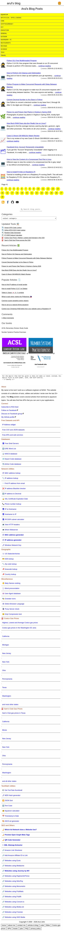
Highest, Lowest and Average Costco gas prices (20, 623)
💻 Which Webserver (10, 530)
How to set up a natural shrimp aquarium (15, 305)
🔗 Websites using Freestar (12, 913)
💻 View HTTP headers (11, 525)
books (15, 929)
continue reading (44, 66)
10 (38, 189)
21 (32, 193)
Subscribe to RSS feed (9, 408)
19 (22, 193)
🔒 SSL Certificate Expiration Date (15, 500)
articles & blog (33, 926)
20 (27, 193)
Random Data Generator (12, 233)
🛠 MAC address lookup (11, 474)
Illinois (4, 731)
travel (3, 55)
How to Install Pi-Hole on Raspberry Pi (21, 172)
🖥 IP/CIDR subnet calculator (13, 520)
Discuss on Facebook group (11, 414)
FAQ (26, 929)
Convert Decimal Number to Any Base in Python (24, 100)
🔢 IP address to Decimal (11, 494)
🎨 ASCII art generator (10, 822)
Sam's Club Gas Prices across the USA (17, 241)
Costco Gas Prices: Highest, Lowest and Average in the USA (24, 238)
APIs (9, 929)
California (5, 637)
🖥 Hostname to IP (9, 515)
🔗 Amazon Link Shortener (12, 851)
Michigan (5, 646)
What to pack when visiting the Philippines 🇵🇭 (17, 297)
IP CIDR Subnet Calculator (13, 236)
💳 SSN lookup (8, 560)
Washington (6, 697)
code (2, 21)
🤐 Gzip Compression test (12, 615)
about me (11, 926)
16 (7, 193)
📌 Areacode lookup (9, 570)
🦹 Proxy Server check (10, 610)
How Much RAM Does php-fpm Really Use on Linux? (26, 123)
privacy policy (36, 929)
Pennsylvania (7, 680)
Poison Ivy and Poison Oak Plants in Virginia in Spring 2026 (29, 112)
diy (2, 27)
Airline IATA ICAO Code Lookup (14, 231)
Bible (48, 926)
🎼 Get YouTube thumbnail (12, 791)
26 (56, 193)
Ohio (4, 671)
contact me (21, 926)
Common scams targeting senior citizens (15, 301)
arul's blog (13, 3)
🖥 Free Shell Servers (10, 444)
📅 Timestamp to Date (10, 817)
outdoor (4, 37)
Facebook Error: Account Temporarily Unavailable (25, 147)
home (4, 926)
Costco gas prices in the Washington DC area (19, 628)
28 (2, 197)
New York (5, 663)
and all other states (9, 782)
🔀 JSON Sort (7, 801)
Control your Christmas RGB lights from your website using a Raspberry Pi (26, 309)
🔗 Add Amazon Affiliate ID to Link (15, 856)
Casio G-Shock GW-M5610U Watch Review (23, 136)
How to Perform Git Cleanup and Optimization (24, 73)
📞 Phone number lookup (11, 505)
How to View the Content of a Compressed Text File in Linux (29, 159)
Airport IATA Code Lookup (13, 228)
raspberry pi (6, 40)
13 (53, 189)
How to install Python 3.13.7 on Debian (14, 289)
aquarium (4, 15)
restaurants (6, 43)
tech (2, 52)
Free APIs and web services (12, 436)
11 (43, 189)
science (4, 49)
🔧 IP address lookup (10, 479)
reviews (4, 46)
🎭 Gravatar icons (9, 599)
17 (12, 193)
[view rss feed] (3, 202)
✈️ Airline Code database (11, 465)
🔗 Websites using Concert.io (13, 902)
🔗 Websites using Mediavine (13, 866)
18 (17, 193)
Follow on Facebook (8, 411)
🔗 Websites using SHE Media (13, 918)
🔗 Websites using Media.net (13, 908)
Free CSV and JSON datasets (13, 430)
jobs (21, 929)
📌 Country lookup (9, 575)
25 (51, 193)
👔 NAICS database (9, 454)
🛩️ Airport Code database (11, 460)
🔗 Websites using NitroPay (12, 882)
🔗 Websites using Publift (11, 897)
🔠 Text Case (7, 806)
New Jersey (6, 654)
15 (2, 193)
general (4, 33)
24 (46, 193)
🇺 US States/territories (11, 554)
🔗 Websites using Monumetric (13, 887)
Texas (4, 688)
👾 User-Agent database (11, 594)
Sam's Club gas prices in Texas (13, 714)
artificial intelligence (11, 18)
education (5, 30)
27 (61, 193)
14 (58, 189)
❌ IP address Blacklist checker (14, 489)
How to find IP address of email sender (14, 285)
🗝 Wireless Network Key (11, 546)
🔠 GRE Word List (9, 449)
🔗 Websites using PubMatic (13, 892)
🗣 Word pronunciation (10, 589)
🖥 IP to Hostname (9, 510)
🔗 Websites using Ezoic (11, 861)
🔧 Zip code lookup (9, 565)
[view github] (12, 202)
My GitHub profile (7, 418)
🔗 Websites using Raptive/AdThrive (15, 877)
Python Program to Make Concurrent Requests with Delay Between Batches (27, 259)
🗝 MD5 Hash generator (11, 796)
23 (42, 193)
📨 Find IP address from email (13, 484)
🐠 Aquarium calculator (10, 811)
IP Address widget (9, 425)
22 (37, 193)
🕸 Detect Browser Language (13, 605)
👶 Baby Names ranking (11, 584)
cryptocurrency (7, 24)
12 (48, 189)
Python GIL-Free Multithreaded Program (22, 61)
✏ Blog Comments (8, 318)
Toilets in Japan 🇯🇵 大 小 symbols (13, 293)
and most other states (10, 705)
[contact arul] (17, 202)
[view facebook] (7, 202)
